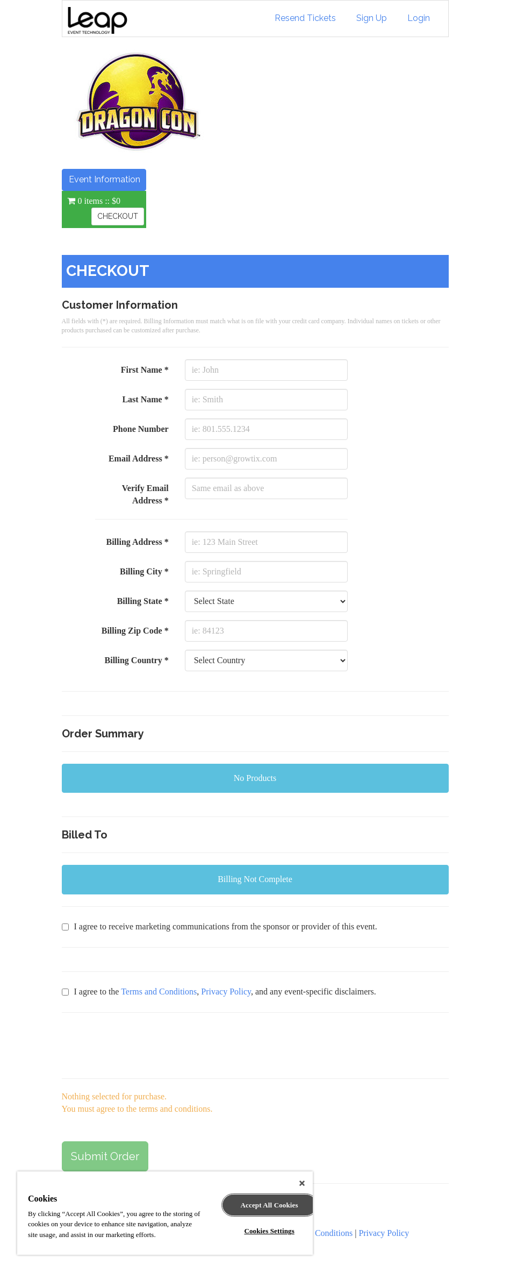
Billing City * (144, 571)
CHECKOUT (117, 216)
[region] (165, 1213)
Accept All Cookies (269, 1205)
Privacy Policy (226, 991)
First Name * (145, 369)
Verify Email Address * (145, 494)
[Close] (302, 1183)
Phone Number (141, 429)
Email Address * (139, 458)
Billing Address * (137, 541)
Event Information (104, 179)
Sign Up (371, 18)
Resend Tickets (305, 18)
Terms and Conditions (159, 991)
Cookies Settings (269, 1231)
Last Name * (145, 399)
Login (418, 18)
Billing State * (143, 601)
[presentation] (143, 1046)
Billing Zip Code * (135, 630)
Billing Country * (137, 660)
